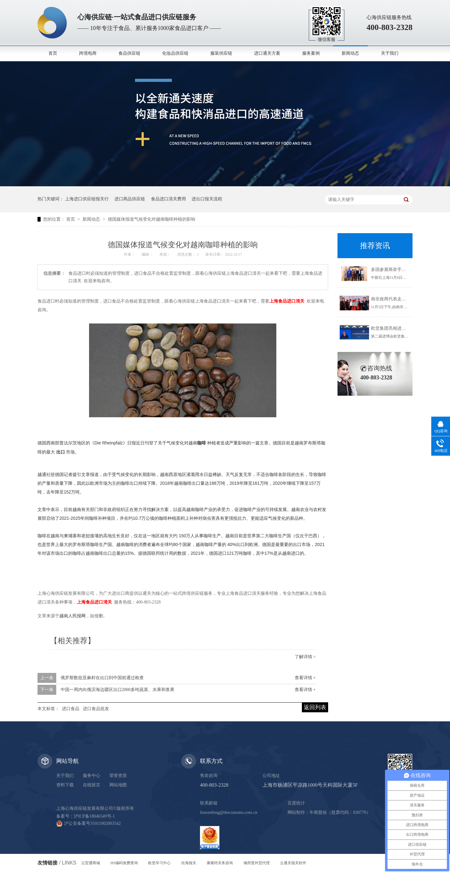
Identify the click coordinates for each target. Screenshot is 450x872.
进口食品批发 (96, 708)
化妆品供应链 (175, 53)
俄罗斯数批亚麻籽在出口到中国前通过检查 (102, 677)
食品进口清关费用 (168, 199)
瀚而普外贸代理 (256, 863)
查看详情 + (305, 677)
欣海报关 (188, 863)
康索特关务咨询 (220, 863)
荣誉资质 (118, 775)
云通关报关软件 (293, 863)
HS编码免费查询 (124, 863)
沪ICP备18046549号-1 (94, 816)
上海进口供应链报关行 (87, 199)
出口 (60, 451)
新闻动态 (350, 53)
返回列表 (315, 707)
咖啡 (201, 442)
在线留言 (91, 785)
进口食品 (70, 708)
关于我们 (389, 53)
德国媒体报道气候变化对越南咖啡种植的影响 (151, 219)
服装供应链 (221, 53)
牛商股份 (318, 812)
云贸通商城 (90, 863)
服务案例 (311, 53)
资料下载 (65, 785)
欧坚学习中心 (159, 863)
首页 (52, 53)
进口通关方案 (267, 53)
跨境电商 (88, 53)
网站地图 (118, 785)
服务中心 (91, 775)
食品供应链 (129, 53)
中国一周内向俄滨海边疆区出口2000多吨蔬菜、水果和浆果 (117, 689)
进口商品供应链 (129, 199)
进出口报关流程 (207, 199)
